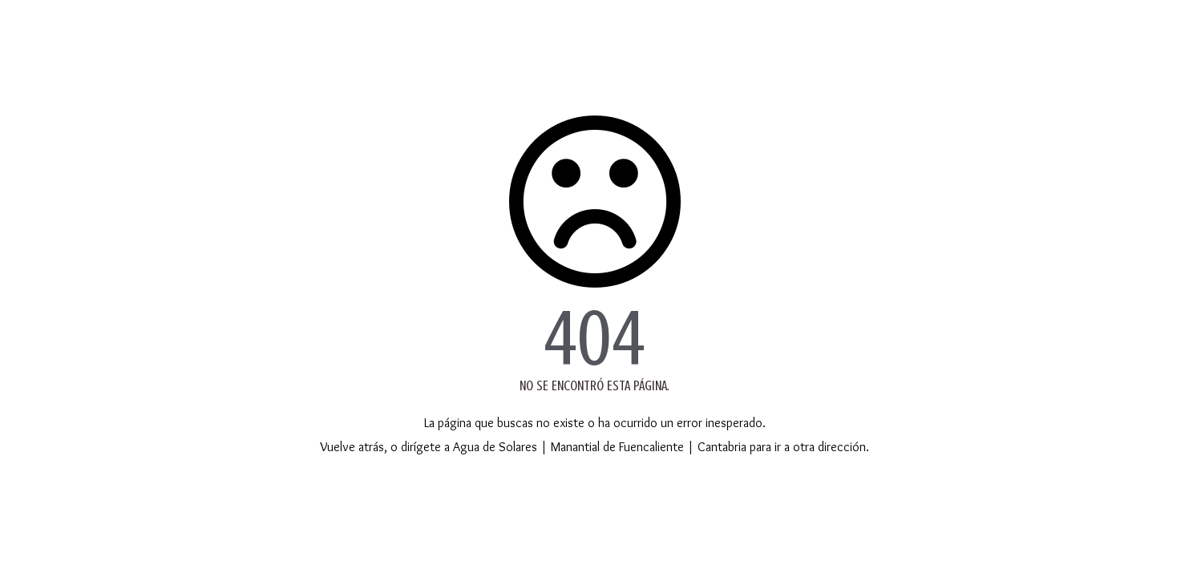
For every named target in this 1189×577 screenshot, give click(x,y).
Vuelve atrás (352, 446)
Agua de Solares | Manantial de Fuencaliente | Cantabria (599, 446)
